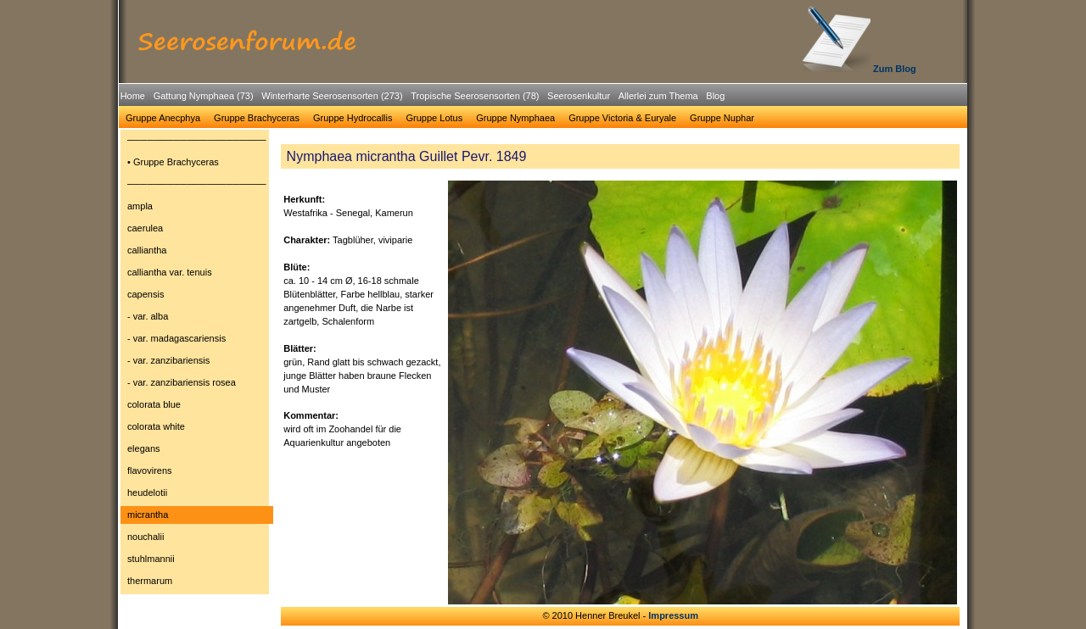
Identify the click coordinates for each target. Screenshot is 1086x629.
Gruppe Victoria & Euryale (622, 118)
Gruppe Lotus (434, 118)
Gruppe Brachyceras (256, 118)
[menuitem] (133, 96)
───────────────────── (196, 140)
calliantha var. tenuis (169, 272)
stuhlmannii (151, 559)
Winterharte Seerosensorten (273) (331, 96)
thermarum (149, 581)
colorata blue (154, 404)
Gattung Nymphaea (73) (204, 96)
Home (132, 96)
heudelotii (147, 492)
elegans (143, 448)
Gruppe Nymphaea (515, 118)
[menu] (196, 362)
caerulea (145, 228)
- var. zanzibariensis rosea (181, 382)
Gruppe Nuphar (722, 118)
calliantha (146, 250)
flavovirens (149, 470)
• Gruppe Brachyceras (173, 162)
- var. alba (147, 316)
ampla (140, 206)
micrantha (147, 514)
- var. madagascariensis (176, 338)
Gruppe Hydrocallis (353, 118)
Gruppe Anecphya (163, 118)
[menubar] (422, 98)
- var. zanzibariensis (168, 360)
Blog (715, 96)
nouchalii (145, 537)
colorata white (156, 426)
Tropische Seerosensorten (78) (475, 96)
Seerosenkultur (578, 96)
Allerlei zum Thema (658, 96)
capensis (145, 294)
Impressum (673, 615)
